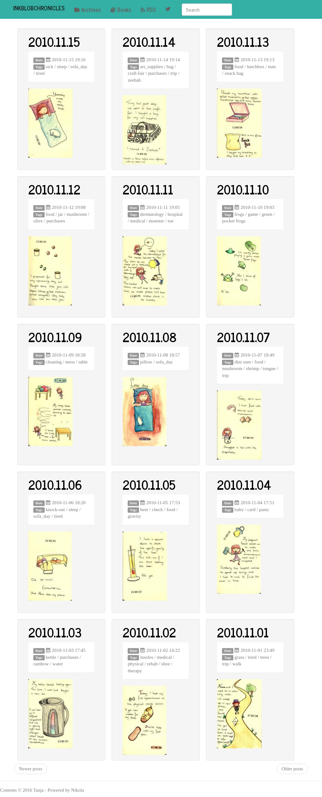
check (157, 509)
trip (173, 73)
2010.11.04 (244, 484)
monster (156, 220)
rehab (152, 663)
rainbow (41, 663)
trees (264, 657)
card (251, 509)
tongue (269, 368)
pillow (146, 361)
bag (170, 66)
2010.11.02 (149, 632)
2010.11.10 (243, 189)
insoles (146, 657)
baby (239, 509)
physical (135, 663)
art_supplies (151, 66)
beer (144, 509)
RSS (148, 9)
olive (38, 220)
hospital (175, 214)
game (253, 214)
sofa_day (78, 66)
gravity (134, 516)
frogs (239, 214)
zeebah (134, 80)
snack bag (234, 73)
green (267, 214)
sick (49, 66)
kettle (51, 657)
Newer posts (30, 768)
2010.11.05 (149, 484)
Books (120, 9)
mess (70, 361)
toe (170, 220)
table (83, 361)
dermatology (152, 214)
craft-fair (136, 73)
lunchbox (255, 66)
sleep (62, 66)
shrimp (252, 368)
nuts (272, 66)
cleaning (54, 361)
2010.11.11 (148, 189)
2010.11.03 (55, 632)
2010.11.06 (55, 484)
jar (60, 214)
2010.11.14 (149, 41)
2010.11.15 (54, 41)
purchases (157, 73)
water (58, 663)
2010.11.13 (243, 41)
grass (239, 657)
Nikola (77, 790)
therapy (135, 670)
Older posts (292, 768)
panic (264, 509)
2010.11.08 (150, 337)
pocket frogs (234, 220)
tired (40, 73)
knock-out (55, 509)
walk (237, 663)
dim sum (243, 361)
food (239, 66)
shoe (165, 663)
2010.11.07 (243, 337)
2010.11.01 (243, 632)
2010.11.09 (55, 337)
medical (137, 220)
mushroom (77, 214)
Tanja (38, 790)
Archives (87, 9)
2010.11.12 (54, 189)
